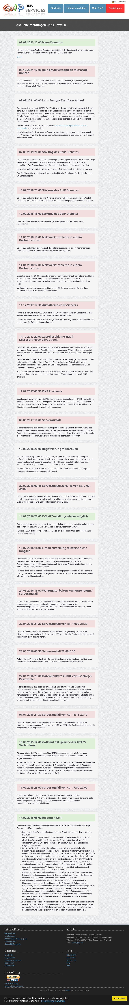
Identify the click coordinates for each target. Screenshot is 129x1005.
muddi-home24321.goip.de (16, 939)
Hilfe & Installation (76, 8)
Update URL (72, 960)
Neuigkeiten (71, 955)
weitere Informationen (14, 986)
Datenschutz (10, 966)
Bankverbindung (11, 983)
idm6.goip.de (10, 936)
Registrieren (115, 8)
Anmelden (122, 2)
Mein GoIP (97, 8)
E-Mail (19, 57)
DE (114, 2)
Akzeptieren (119, 998)
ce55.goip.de (10, 941)
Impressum (9, 963)
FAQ (68, 963)
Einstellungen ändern (52, 1000)
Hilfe (68, 966)
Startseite (56, 8)
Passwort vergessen (13, 960)
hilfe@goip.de (77, 943)
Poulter (67, 990)
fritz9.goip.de (10, 933)
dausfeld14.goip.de (12, 944)
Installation (71, 957)
